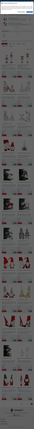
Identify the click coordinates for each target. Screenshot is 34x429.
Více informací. (9, 9)
